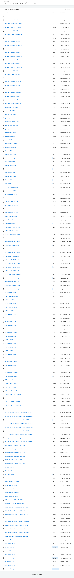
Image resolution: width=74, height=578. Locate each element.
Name (6, 12)
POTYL (33, 3)
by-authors (19, 3)
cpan (6, 3)
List (65, 9)
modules (12, 3)
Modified (62, 12)
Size (53, 12)
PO (30, 3)
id (25, 3)
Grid (68, 9)
